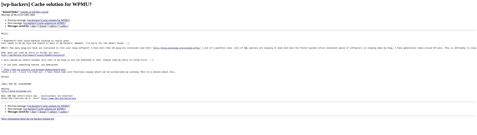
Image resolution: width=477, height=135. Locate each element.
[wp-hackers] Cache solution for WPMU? (48, 20)
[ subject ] (53, 26)
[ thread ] (42, 26)
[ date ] (33, 26)
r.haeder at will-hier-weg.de (34, 12)
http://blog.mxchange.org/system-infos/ (177, 51)
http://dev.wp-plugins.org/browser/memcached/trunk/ (35, 77)
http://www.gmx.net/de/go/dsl (58, 111)
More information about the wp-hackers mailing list (27, 132)
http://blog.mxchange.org (16, 103)
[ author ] (63, 26)
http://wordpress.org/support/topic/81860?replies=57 (33, 59)
